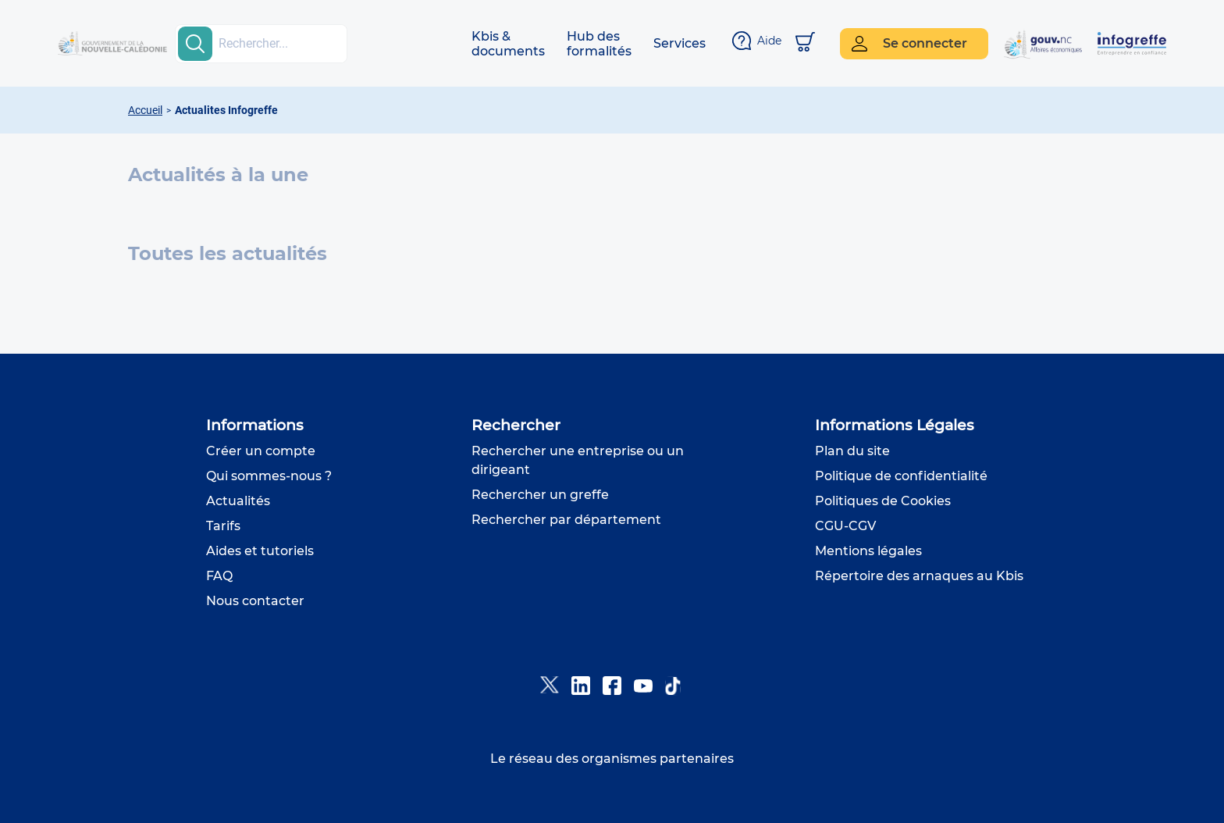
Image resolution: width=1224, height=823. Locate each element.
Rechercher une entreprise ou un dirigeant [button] (577, 460)
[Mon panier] (805, 43)
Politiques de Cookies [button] (883, 500)
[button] (508, 44)
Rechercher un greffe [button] (540, 494)
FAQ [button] (219, 575)
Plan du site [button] (852, 451)
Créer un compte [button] (260, 451)
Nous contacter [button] (255, 600)
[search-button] (195, 44)
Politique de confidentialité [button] (901, 476)
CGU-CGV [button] (845, 525)
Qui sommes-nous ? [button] (269, 476)
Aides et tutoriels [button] (260, 550)
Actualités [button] (238, 500)
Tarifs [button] (223, 525)
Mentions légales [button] (868, 550)
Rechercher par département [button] (566, 519)
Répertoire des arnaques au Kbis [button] (919, 575)
